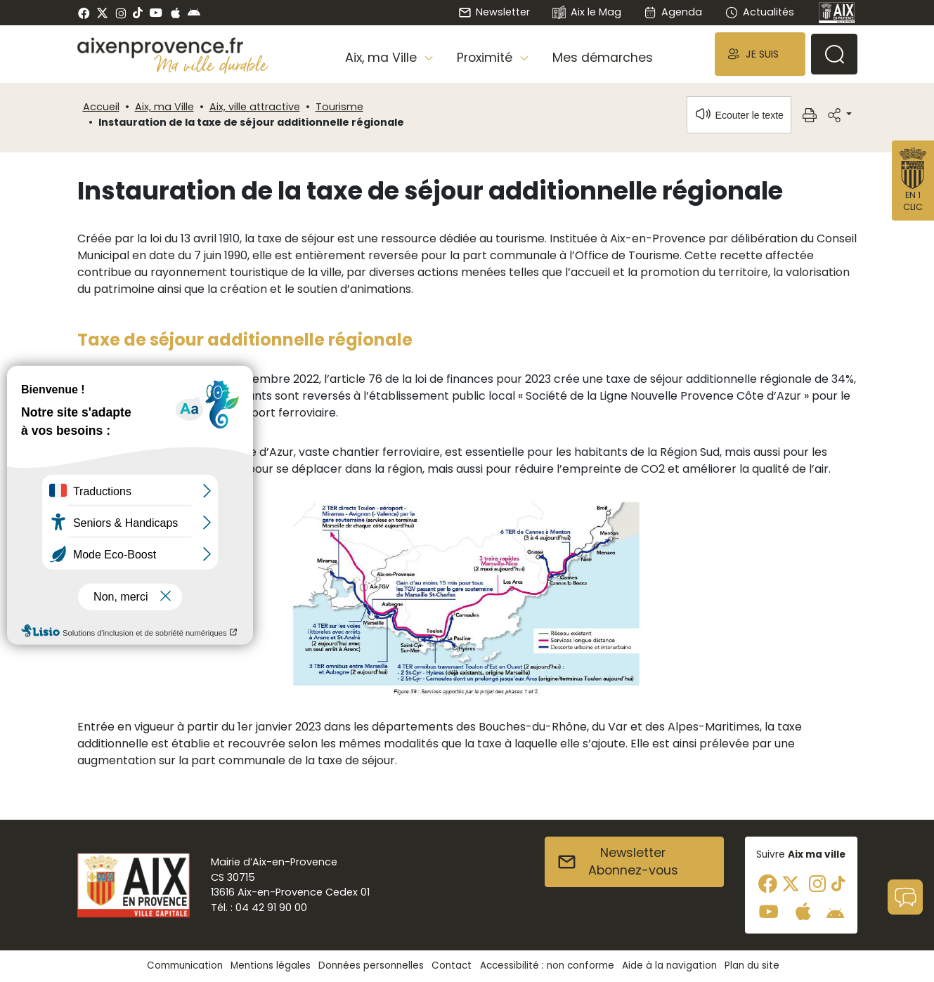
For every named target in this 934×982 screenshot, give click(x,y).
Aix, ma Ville (164, 107)
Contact (452, 965)
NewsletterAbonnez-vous (617, 861)
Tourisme (339, 107)
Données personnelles (371, 965)
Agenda (673, 12)
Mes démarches (602, 57)
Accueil (101, 107)
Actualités (759, 12)
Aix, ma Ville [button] (382, 57)
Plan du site (752, 965)
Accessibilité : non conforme (547, 965)
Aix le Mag (586, 13)
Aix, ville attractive (254, 107)
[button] (760, 53)
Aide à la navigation (669, 965)
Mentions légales (271, 965)
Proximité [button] (486, 57)
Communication (185, 965)
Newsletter (494, 12)
